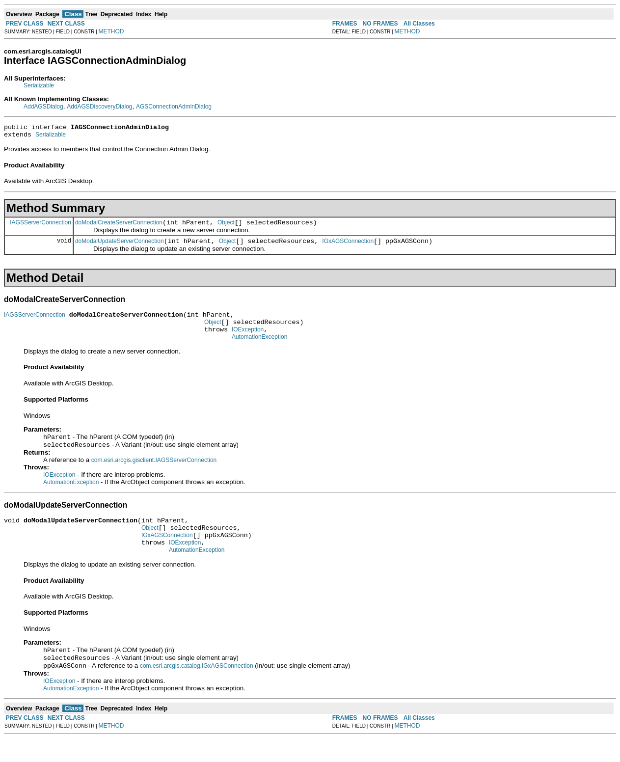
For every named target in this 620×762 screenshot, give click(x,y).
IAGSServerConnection (40, 226)
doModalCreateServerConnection (118, 226)
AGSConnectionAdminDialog (174, 106)
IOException (248, 339)
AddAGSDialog (43, 106)
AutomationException (259, 348)
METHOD (111, 31)
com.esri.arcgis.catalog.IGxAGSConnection (196, 689)
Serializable (39, 85)
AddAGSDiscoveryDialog (99, 106)
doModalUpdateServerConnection (119, 247)
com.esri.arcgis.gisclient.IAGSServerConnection (153, 473)
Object (226, 226)
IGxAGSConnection (348, 247)
